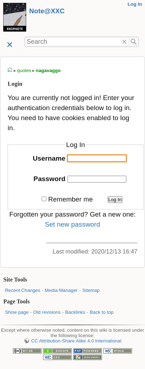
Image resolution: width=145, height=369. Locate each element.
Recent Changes (22, 290)
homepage (10, 70)
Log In (134, 4)
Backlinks (75, 312)
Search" (134, 42)
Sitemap (90, 290)
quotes (24, 70)
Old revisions (47, 312)
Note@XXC (47, 11)
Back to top (101, 312)
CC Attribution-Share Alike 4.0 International (76, 341)
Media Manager (61, 290)
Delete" (124, 42)
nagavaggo (48, 70)
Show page (17, 312)
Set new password (72, 224)
